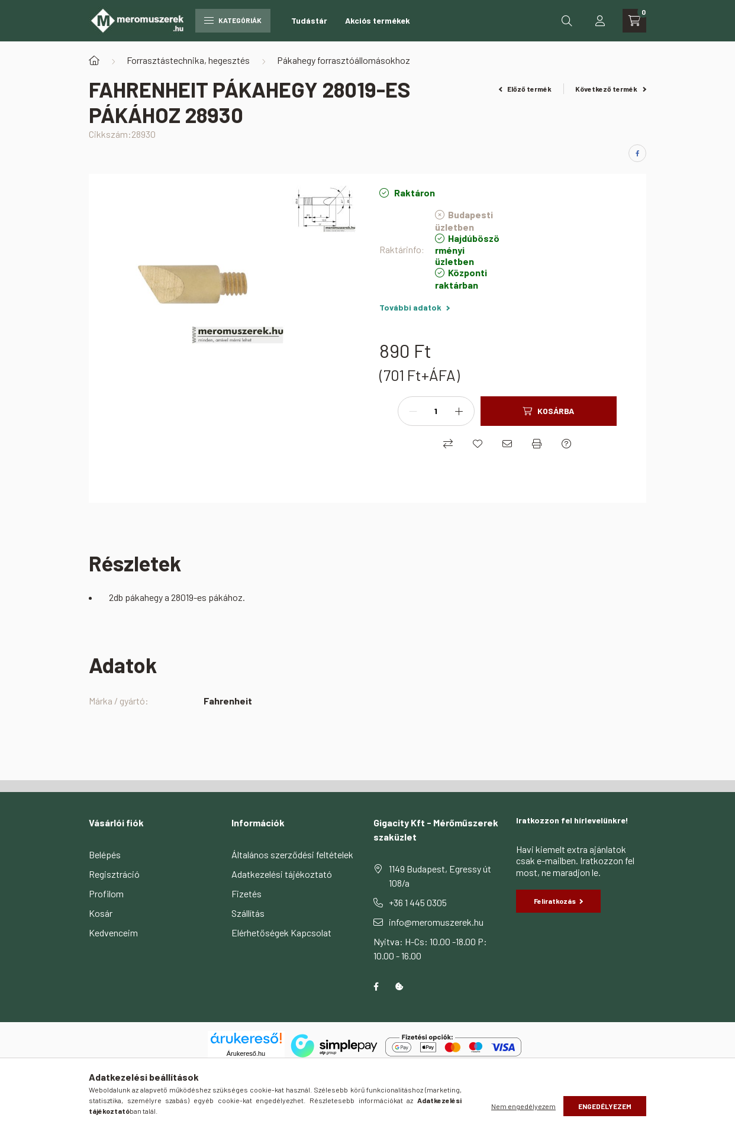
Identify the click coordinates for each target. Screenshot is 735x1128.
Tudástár (309, 20)
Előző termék (525, 89)
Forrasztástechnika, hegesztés (188, 60)
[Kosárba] (549, 411)
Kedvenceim (113, 932)
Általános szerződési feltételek (292, 854)
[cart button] (634, 21)
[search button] (567, 21)
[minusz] (413, 411)
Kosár (100, 913)
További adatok (414, 307)
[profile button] (600, 21)
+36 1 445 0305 (418, 902)
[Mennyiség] (436, 411)
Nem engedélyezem (523, 1106)
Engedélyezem (604, 1106)
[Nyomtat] (537, 443)
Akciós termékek (377, 20)
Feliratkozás (559, 901)
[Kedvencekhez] (477, 443)
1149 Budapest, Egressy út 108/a (440, 875)
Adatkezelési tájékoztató (281, 874)
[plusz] (459, 411)
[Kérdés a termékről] (566, 443)
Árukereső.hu (246, 1053)
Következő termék (610, 89)
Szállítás (248, 913)
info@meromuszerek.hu (436, 921)
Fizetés (246, 893)
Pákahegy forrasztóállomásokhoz (343, 60)
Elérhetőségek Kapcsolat (281, 932)
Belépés (105, 854)
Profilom (106, 893)
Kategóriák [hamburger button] (233, 20)
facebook (376, 986)
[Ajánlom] (507, 443)
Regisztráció (114, 874)
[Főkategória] (94, 60)
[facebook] (637, 153)
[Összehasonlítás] (448, 443)
